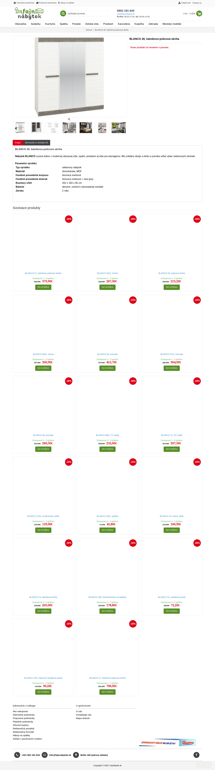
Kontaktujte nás (83, 714)
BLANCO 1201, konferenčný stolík (43, 516)
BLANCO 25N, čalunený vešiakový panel (43, 678)
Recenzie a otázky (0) (36, 142)
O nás (79, 711)
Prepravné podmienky (24, 718)
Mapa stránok (83, 718)
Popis (18, 142)
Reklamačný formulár (23, 732)
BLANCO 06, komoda (107, 354)
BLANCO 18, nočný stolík (172, 516)
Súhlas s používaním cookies (27, 738)
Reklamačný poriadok (23, 728)
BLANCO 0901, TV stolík (107, 435)
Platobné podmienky (23, 721)
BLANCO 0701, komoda (172, 354)
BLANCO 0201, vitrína (107, 273)
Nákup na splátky (21, 735)
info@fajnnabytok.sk (126, 14)
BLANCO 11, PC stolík (171, 435)
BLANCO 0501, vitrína (43, 354)
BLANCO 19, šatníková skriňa (43, 597)
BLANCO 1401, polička (107, 516)
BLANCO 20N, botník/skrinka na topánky (107, 597)
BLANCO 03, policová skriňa (171, 273)
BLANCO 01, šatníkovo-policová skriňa (43, 273)
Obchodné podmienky (24, 714)
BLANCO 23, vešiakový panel (171, 597)
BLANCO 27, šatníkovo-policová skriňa (107, 678)
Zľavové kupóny (21, 725)
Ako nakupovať (20, 711)
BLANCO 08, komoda (43, 435)
